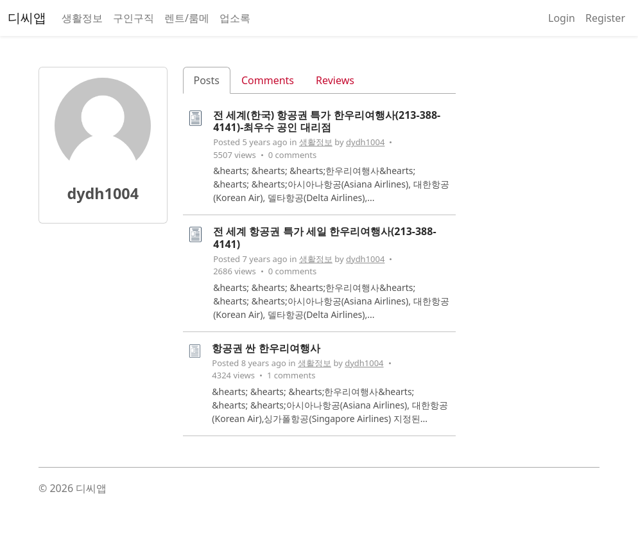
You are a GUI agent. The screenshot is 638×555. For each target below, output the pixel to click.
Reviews (335, 80)
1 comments (291, 375)
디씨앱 (27, 17)
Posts (207, 80)
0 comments (292, 155)
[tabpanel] (319, 278)
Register (605, 18)
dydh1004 (365, 142)
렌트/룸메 (186, 18)
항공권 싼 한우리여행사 (266, 348)
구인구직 (133, 18)
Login (561, 18)
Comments (267, 80)
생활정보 (82, 18)
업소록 (235, 18)
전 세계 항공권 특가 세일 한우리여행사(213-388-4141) (324, 237)
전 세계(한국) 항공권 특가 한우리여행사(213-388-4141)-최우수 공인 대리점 (326, 121)
